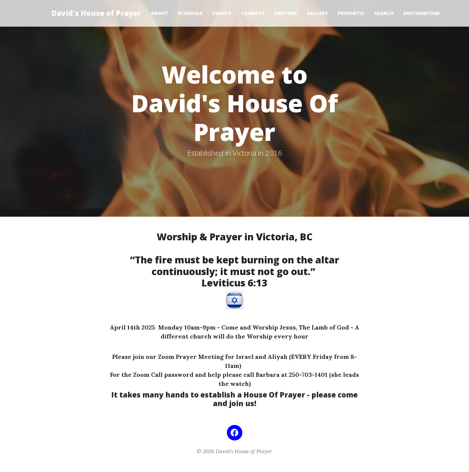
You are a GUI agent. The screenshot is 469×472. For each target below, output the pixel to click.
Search (384, 13)
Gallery (317, 13)
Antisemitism (421, 13)
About (159, 13)
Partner (286, 13)
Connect (253, 13)
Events (221, 13)
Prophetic (351, 13)
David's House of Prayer (96, 13)
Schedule (190, 13)
